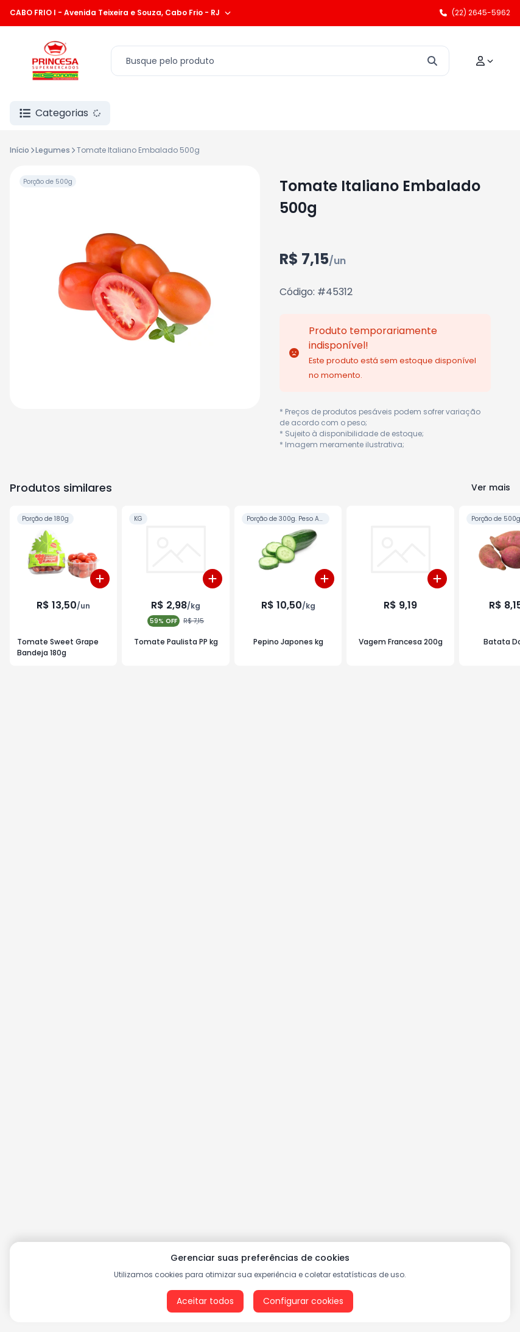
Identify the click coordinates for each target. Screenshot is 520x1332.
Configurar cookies (303, 1301)
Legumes (52, 150)
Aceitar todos (205, 1301)
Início (19, 150)
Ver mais (490, 487)
